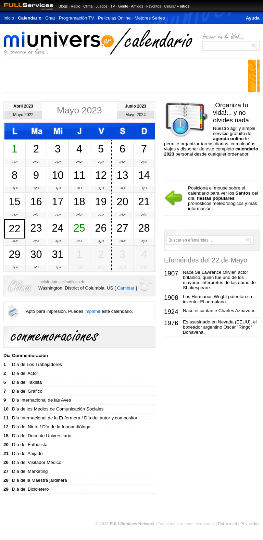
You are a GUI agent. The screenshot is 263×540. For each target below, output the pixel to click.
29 (14, 254)
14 (144, 175)
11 (79, 175)
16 (36, 201)
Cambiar (125, 288)
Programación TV (76, 18)
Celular (170, 6)
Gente (123, 6)
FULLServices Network (132, 523)
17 (57, 201)
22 (14, 228)
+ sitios (183, 6)
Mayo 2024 (135, 114)
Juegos (101, 6)
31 (57, 254)
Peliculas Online (114, 18)
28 (144, 228)
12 (101, 175)
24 (57, 228)
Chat (50, 18)
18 (79, 201)
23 (36, 228)
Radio (75, 6)
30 (36, 254)
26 (101, 228)
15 (14, 201)
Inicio (8, 18)
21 (144, 201)
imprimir (92, 311)
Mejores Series (150, 18)
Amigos (137, 6)
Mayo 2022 (23, 114)
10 (57, 175)
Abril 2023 (23, 106)
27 (122, 228)
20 (122, 201)
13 (122, 175)
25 (79, 228)
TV (113, 6)
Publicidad (227, 523)
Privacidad (250, 523)
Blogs (63, 6)
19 (101, 201)
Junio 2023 (135, 106)
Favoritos (153, 6)
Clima (87, 6)
